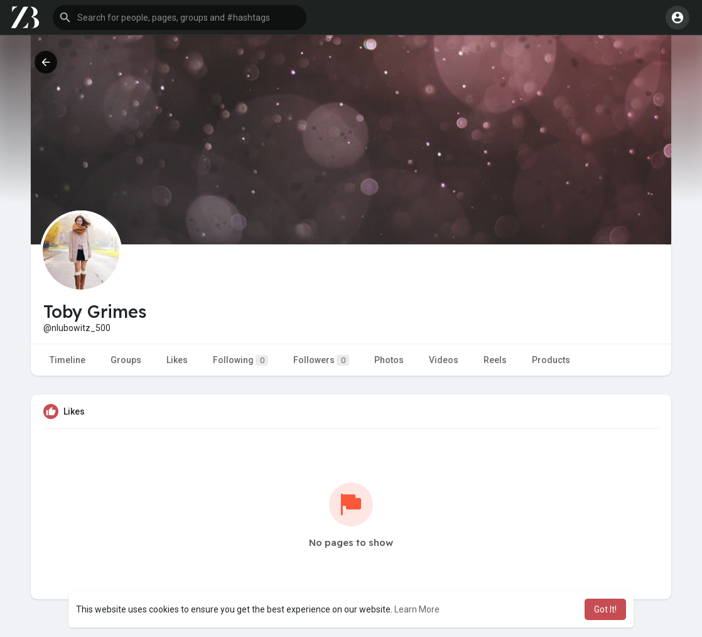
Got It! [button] (605, 609)
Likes (177, 360)
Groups (126, 360)
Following (240, 360)
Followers (321, 360)
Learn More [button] (417, 609)
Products (551, 360)
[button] (179, 17)
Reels (495, 360)
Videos (443, 360)
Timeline (67, 360)
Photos (389, 360)
